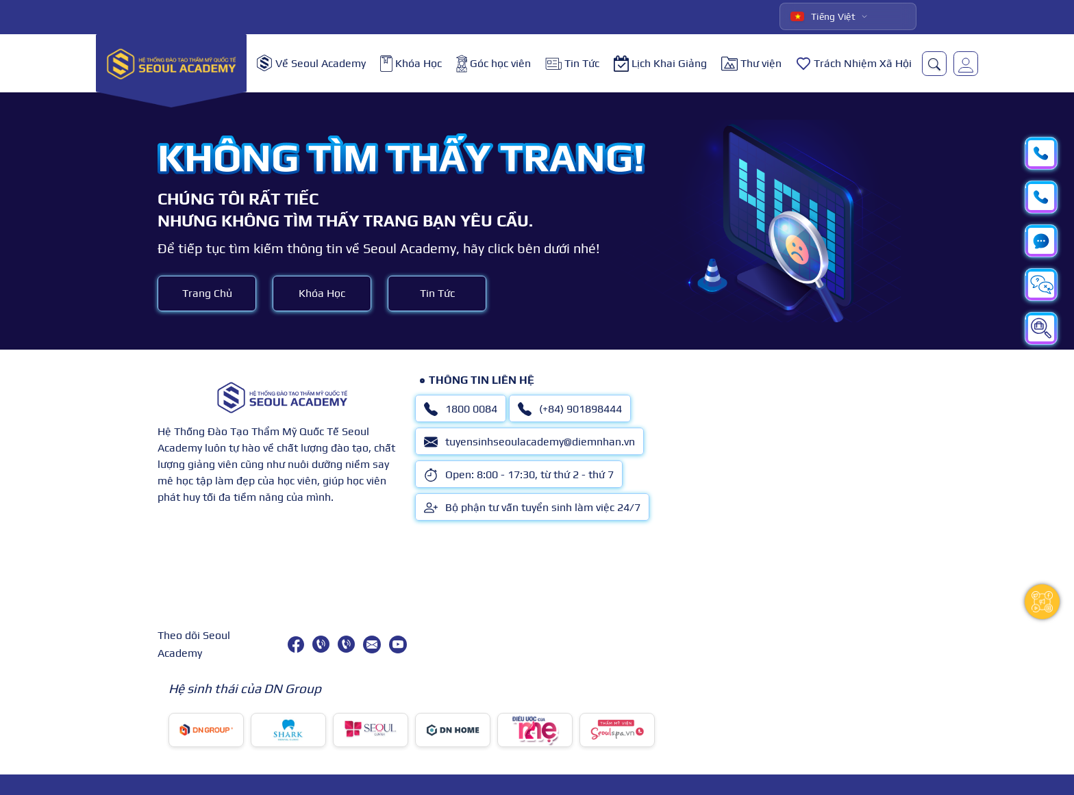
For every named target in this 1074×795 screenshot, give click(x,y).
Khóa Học (411, 63)
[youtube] (398, 644)
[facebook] (296, 644)
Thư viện (751, 63)
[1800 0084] (320, 644)
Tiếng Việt (823, 16)
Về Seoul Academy (311, 63)
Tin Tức (572, 63)
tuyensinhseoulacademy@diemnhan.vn (529, 442)
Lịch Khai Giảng (660, 63)
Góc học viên (493, 64)
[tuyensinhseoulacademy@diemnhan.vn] (372, 644)
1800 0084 (460, 409)
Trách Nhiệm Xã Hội (854, 63)
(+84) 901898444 (570, 409)
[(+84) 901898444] (346, 644)
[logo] (171, 63)
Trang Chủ (207, 293)
